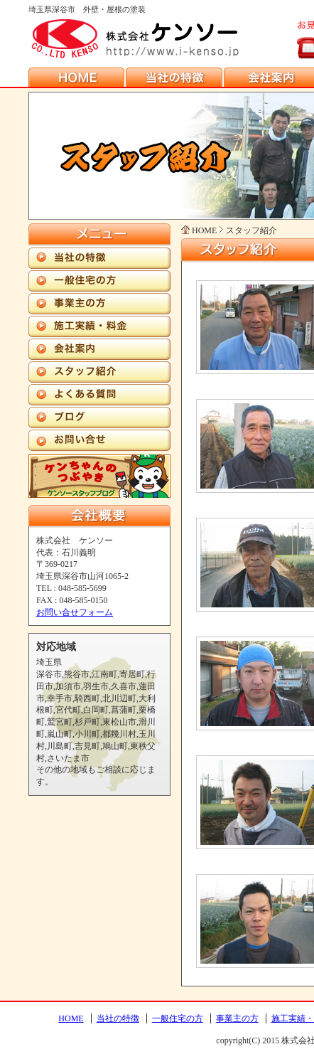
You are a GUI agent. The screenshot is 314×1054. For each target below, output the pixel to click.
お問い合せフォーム (74, 612)
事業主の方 (237, 1018)
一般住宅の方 (177, 1018)
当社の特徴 (118, 1018)
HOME (70, 1018)
